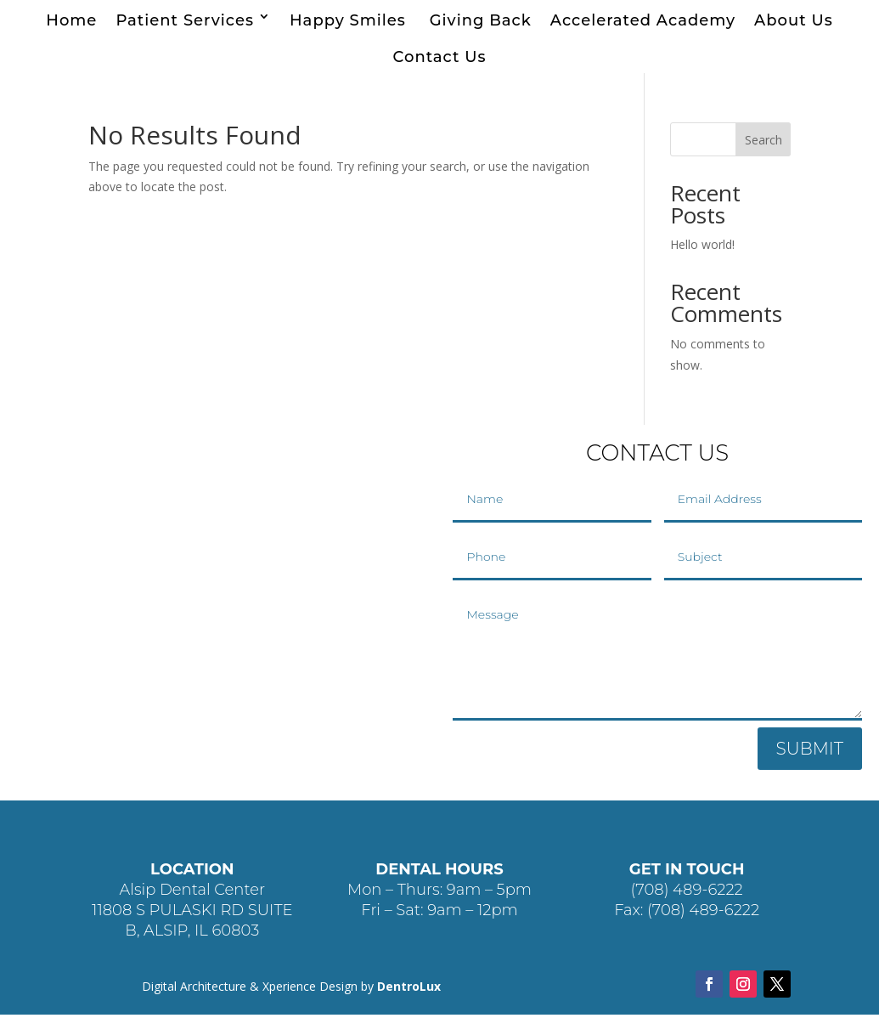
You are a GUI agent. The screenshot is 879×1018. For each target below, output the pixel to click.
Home (71, 20)
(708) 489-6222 (687, 893)
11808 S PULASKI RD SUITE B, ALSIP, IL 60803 (192, 923)
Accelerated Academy (642, 20)
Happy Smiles (350, 20)
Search (763, 143)
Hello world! (702, 248)
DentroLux (409, 989)
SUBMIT (809, 752)
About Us (793, 20)
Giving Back (481, 20)
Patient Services (185, 20)
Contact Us (440, 57)
